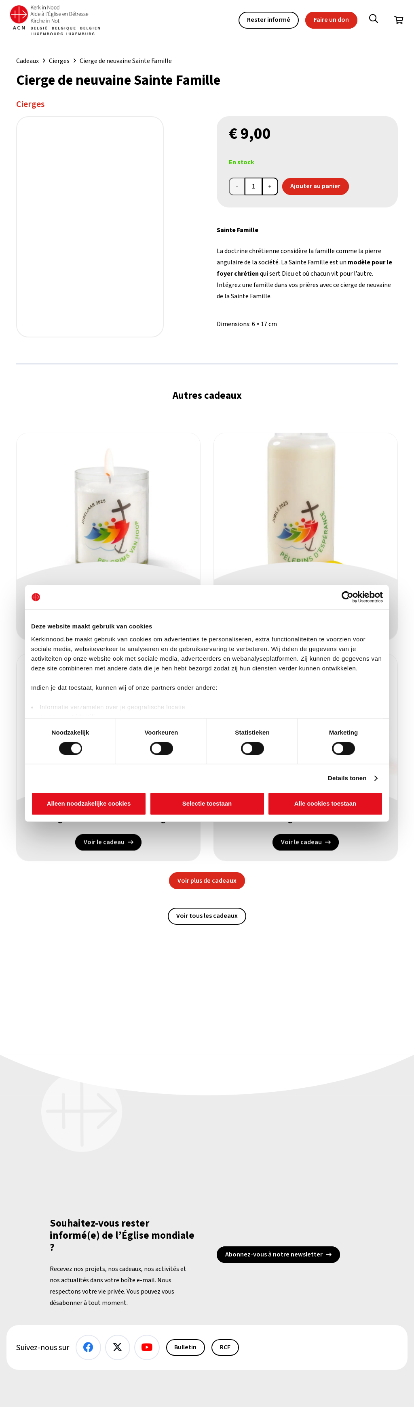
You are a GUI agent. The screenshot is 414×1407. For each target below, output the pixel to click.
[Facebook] (88, 1347)
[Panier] (399, 20)
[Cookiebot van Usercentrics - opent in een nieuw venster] (347, 597)
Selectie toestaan (207, 803)
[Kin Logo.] (56, 20)
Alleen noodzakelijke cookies (89, 803)
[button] (373, 20)
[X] (118, 1347)
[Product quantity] (253, 186)
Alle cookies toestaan (325, 803)
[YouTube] (147, 1347)
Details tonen (347, 778)
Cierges (59, 61)
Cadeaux (27, 61)
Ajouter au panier (315, 186)
